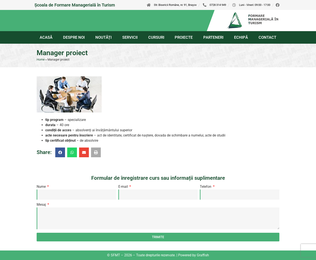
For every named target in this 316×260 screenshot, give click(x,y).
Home (41, 59)
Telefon (206, 187)
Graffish (203, 255)
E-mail (123, 187)
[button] (60, 152)
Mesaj (42, 205)
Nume (42, 187)
